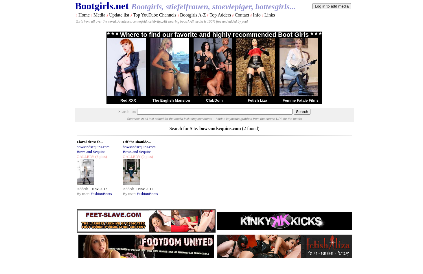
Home (84, 14)
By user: (84, 193)
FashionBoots (101, 193)
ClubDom (214, 100)
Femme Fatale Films (301, 100)
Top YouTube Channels (154, 14)
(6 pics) (100, 156)
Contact (242, 14)
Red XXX (128, 100)
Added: (83, 189)
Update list (119, 14)
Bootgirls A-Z (193, 14)
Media (99, 14)
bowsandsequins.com (93, 147)
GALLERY (85, 156)
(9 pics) (146, 156)
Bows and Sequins (91, 151)
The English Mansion (171, 100)
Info (257, 14)
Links (269, 14)
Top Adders (220, 14)
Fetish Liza (257, 100)
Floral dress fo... (90, 142)
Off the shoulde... (137, 142)
